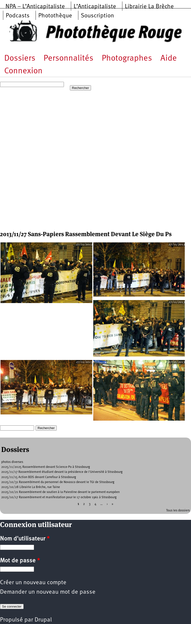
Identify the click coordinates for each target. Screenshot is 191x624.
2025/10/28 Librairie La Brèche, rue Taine (30, 487)
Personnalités (68, 58)
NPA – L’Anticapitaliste (35, 7)
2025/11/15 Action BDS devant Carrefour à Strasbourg (38, 477)
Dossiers (19, 58)
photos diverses (12, 462)
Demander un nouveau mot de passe (48, 592)
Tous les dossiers (178, 510)
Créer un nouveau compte (33, 583)
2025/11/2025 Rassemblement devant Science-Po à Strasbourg (45, 467)
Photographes (127, 58)
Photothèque (55, 16)
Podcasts (18, 16)
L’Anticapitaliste (95, 7)
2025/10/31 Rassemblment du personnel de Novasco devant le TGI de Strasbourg (57, 482)
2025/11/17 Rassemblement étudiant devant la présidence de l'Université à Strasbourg (62, 472)
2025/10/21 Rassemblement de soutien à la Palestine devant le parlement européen (60, 492)
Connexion (23, 71)
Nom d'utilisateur (24, 539)
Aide (168, 58)
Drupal (43, 620)
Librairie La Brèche (149, 7)
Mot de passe (20, 561)
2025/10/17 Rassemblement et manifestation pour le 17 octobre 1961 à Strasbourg (59, 497)
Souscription (97, 16)
